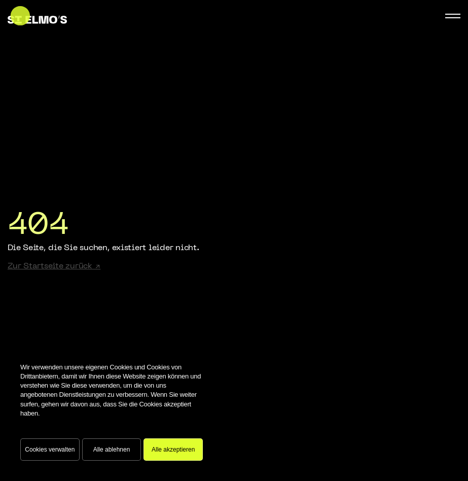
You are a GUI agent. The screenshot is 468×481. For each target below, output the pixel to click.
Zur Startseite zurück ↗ (54, 266)
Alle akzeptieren (173, 449)
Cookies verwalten (50, 449)
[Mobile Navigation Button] (452, 16)
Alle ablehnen (111, 449)
